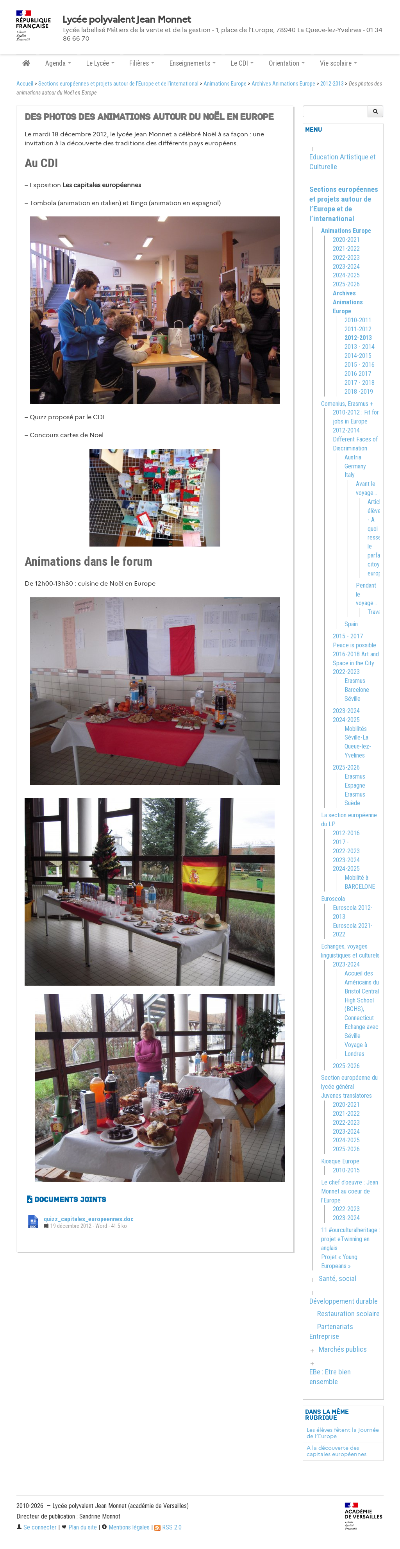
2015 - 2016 (360, 364)
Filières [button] (141, 63)
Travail (375, 612)
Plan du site (79, 1527)
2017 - (341, 842)
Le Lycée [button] (100, 63)
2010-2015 (346, 1170)
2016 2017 (358, 373)
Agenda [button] (58, 63)
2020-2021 (346, 239)
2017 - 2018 (360, 382)
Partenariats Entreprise (331, 1331)
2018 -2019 (359, 391)
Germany (355, 466)
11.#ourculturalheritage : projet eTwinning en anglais (350, 1239)
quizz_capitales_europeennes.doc (89, 1219)
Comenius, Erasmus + (347, 403)
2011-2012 (358, 329)
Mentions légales (126, 1527)
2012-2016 (346, 833)
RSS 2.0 (168, 1527)
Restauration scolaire (348, 1313)
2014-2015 (358, 355)
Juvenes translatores (346, 1095)
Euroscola (333, 898)
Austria (353, 457)
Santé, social (337, 1278)
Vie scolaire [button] (338, 63)
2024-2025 (346, 275)
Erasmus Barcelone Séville (357, 689)
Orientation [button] (287, 63)
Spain (351, 624)
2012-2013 (332, 83)
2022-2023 (346, 257)
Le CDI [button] (242, 63)
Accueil (24, 83)
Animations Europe (225, 83)
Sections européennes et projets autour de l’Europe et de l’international (118, 83)
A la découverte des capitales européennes (336, 1451)
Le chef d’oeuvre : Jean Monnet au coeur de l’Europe (349, 1191)
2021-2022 (346, 248)
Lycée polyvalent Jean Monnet (126, 20)
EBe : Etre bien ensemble (330, 1376)
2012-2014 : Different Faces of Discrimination (355, 439)
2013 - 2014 (360, 346)
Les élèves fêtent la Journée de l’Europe (343, 1433)
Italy (350, 475)
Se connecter (36, 1527)
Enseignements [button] (193, 63)
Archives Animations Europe (283, 83)
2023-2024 (346, 266)
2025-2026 (346, 284)
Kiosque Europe (340, 1161)
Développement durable (343, 1301)
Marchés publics (343, 1349)
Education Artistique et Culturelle (342, 161)
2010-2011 (358, 320)
